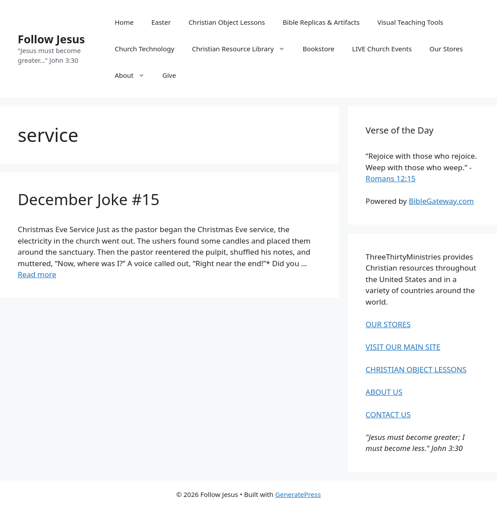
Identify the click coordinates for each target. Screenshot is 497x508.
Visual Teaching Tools (410, 22)
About (134, 75)
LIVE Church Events (382, 48)
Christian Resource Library (243, 48)
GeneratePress (298, 494)
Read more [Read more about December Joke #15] (37, 274)
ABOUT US (384, 392)
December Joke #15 (88, 199)
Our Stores (445, 48)
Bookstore (319, 48)
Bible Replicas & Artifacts (321, 22)
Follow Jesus (51, 38)
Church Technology (144, 48)
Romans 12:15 (391, 178)
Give (169, 75)
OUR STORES (388, 324)
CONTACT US (388, 414)
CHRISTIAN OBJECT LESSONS (416, 369)
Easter (161, 22)
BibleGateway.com (441, 201)
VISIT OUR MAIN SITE (403, 347)
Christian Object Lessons (227, 22)
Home (124, 22)
